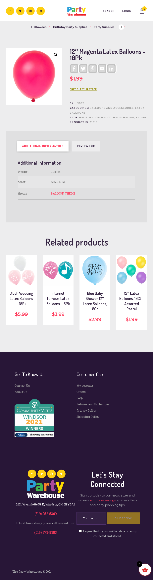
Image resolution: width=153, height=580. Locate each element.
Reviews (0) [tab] (86, 146)
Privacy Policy (86, 410)
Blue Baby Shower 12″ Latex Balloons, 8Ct (95, 301)
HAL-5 (117, 117)
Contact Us (22, 385)
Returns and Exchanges (92, 404)
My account (84, 385)
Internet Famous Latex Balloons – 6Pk (58, 298)
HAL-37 (106, 117)
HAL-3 (83, 117)
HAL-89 (128, 117)
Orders (80, 392)
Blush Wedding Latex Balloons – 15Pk (21, 298)
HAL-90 (140, 117)
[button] (55, 54)
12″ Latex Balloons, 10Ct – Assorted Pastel (131, 301)
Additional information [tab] (43, 146)
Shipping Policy (87, 417)
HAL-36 (94, 117)
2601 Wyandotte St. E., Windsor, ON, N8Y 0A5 (45, 504)
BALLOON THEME (63, 193)
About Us (21, 392)
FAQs (79, 398)
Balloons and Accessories (112, 108)
